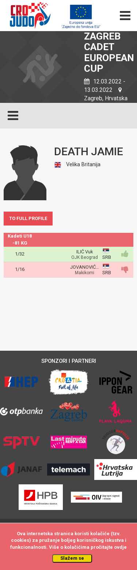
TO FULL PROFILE (28, 218)
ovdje (120, 547)
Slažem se (72, 558)
